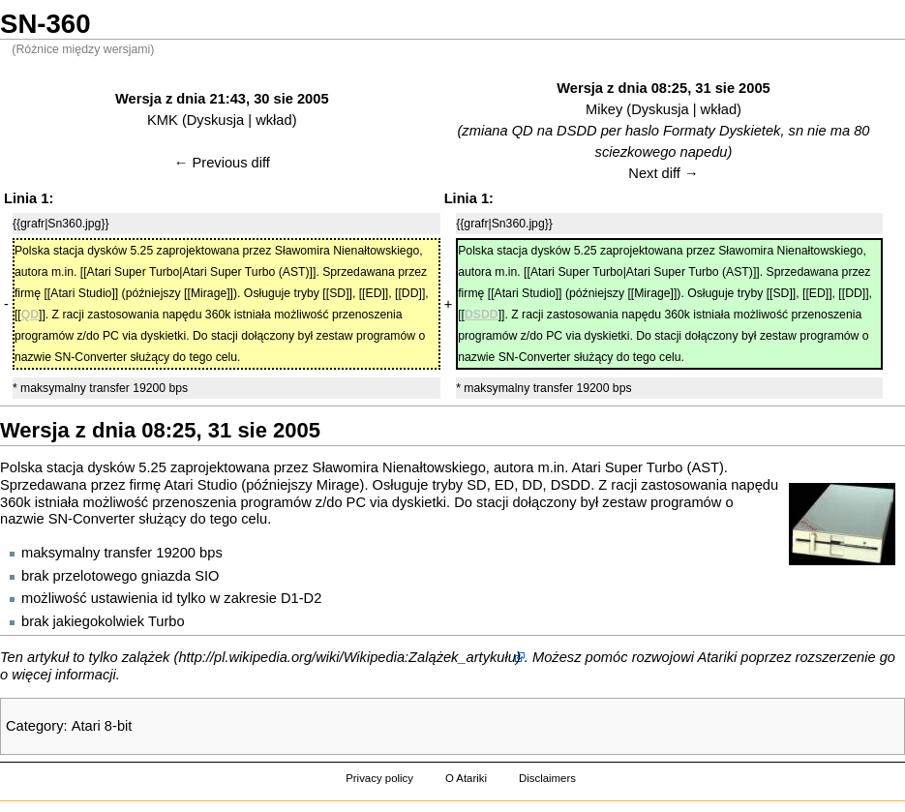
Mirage (338, 485)
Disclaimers (547, 778)
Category (34, 726)
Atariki (718, 657)
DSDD (571, 485)
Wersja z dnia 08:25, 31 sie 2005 (663, 88)
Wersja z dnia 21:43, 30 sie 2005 (222, 98)
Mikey (604, 109)
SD (476, 485)
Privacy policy (379, 778)
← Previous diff (222, 162)
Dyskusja (215, 120)
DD (532, 485)
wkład (273, 120)
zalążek (146, 657)
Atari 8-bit (102, 726)
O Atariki (466, 778)
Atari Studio (200, 485)
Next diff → (663, 173)
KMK (162, 120)
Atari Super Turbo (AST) (648, 467)
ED (504, 485)
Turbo (166, 621)
